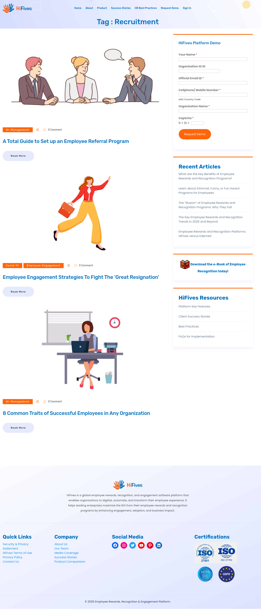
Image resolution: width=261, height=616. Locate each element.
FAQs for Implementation (197, 336)
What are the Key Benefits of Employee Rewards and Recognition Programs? (206, 176)
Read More (18, 155)
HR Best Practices (146, 8)
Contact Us (11, 569)
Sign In (187, 8)
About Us (60, 551)
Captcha (186, 118)
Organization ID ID (192, 66)
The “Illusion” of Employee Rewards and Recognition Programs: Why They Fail (207, 205)
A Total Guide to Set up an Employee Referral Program (71, 141)
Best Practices (189, 326)
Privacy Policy (12, 564)
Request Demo (170, 8)
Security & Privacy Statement (16, 553)
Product (102, 8)
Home (77, 8)
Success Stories (121, 8)
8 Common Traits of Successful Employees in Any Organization (83, 420)
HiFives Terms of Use (17, 560)
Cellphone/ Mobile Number (200, 90)
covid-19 (13, 265)
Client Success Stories (194, 316)
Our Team (61, 556)
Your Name (188, 55)
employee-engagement (45, 265)
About (89, 8)
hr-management (18, 129)
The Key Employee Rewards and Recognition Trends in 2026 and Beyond (211, 219)
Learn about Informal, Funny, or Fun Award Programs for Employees (209, 190)
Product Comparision (69, 569)
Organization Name (194, 106)
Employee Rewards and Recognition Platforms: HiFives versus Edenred (212, 233)
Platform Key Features (194, 306)
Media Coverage (66, 560)
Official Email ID (191, 78)
